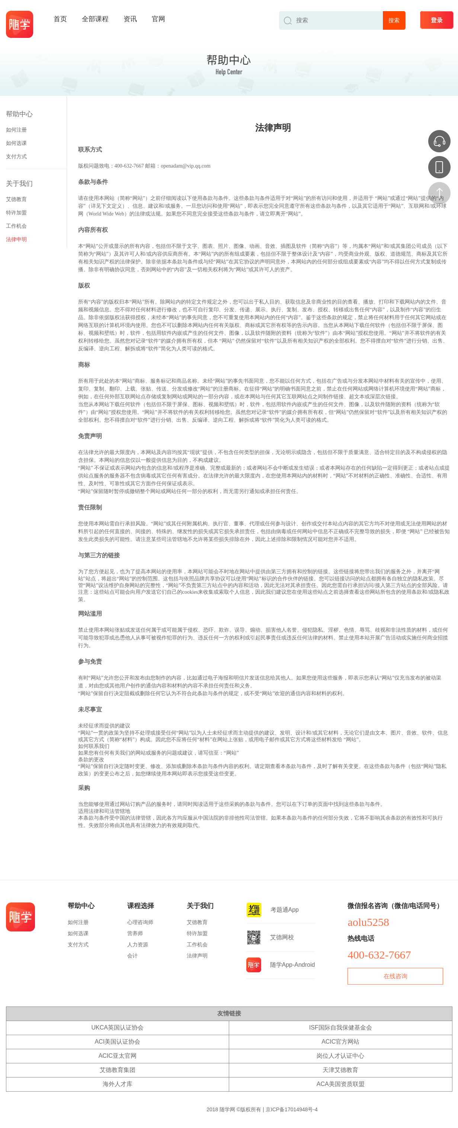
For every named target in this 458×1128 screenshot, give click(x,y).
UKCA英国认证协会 (118, 1027)
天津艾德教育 (340, 1070)
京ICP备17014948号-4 (292, 1109)
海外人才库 (117, 1084)
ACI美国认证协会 (117, 1041)
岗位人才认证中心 (340, 1056)
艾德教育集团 (117, 1070)
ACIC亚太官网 (118, 1056)
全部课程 (95, 19)
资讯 (130, 19)
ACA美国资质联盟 (341, 1084)
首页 (60, 19)
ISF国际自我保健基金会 (340, 1027)
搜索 (394, 20)
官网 (158, 19)
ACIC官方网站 (340, 1041)
